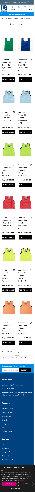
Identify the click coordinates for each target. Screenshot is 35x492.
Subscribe (25, 370)
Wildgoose (5, 424)
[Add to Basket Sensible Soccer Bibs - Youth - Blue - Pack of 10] (25, 132)
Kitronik (4, 420)
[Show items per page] (9, 352)
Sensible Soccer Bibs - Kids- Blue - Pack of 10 (6, 116)
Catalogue (5, 448)
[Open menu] (30, 7)
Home (3, 18)
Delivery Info (6, 452)
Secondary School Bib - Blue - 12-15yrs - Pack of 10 (23, 64)
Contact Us (5, 444)
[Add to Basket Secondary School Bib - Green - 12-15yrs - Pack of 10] (8, 79)
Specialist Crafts (7, 408)
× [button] (33, 467)
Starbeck (5, 428)
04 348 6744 (11, 389)
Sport (21, 18)
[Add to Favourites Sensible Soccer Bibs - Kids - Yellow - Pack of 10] (14, 270)
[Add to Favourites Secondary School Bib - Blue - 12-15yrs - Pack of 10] (30, 59)
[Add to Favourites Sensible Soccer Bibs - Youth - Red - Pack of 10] (30, 217)
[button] (17, 489)
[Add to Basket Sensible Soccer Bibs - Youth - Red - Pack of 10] (25, 237)
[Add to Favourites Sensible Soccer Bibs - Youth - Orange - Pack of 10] (30, 323)
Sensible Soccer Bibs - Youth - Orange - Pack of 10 (22, 328)
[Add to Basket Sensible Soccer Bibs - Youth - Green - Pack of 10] (25, 185)
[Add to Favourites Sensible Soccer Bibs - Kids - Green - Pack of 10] (14, 165)
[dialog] (17, 478)
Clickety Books (7, 432)
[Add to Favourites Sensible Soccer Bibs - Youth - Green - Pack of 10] (30, 165)
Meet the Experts (7, 460)
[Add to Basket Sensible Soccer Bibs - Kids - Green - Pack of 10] (8, 185)
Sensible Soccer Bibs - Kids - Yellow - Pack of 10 (6, 275)
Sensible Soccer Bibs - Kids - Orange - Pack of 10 (6, 328)
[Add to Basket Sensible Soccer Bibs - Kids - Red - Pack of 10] (8, 237)
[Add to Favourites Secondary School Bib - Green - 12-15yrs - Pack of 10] (14, 59)
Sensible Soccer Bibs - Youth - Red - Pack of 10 (22, 222)
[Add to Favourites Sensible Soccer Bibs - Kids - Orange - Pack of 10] (14, 323)
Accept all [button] (9, 484)
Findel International (13, 18)
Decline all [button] (25, 484)
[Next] (30, 357)
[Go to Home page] (4, 8)
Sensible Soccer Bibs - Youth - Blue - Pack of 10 (22, 117)
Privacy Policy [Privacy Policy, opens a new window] (23, 480)
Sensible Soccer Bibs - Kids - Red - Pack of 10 (6, 221)
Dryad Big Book (7, 416)
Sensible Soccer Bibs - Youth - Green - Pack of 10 (22, 170)
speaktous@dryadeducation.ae (12, 385)
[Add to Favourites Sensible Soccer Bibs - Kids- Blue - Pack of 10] (14, 112)
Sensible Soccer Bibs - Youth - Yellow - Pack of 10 (22, 275)
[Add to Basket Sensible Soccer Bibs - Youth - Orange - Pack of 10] (25, 343)
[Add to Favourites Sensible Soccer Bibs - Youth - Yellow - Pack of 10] (30, 270)
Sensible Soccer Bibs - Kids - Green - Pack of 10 (6, 170)
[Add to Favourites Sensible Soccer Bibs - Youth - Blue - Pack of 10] (30, 112)
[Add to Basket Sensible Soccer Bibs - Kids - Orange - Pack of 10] (8, 343)
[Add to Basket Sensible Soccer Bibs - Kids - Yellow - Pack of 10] (8, 290)
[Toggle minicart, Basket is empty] (24, 8)
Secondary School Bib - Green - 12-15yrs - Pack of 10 (6, 64)
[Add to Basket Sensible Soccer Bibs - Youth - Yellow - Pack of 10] (25, 290)
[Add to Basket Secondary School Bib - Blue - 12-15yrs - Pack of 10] (25, 79)
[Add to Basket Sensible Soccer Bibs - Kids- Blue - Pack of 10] (8, 132)
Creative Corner (7, 456)
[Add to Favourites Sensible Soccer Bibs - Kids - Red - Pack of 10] (14, 217)
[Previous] (4, 357)
